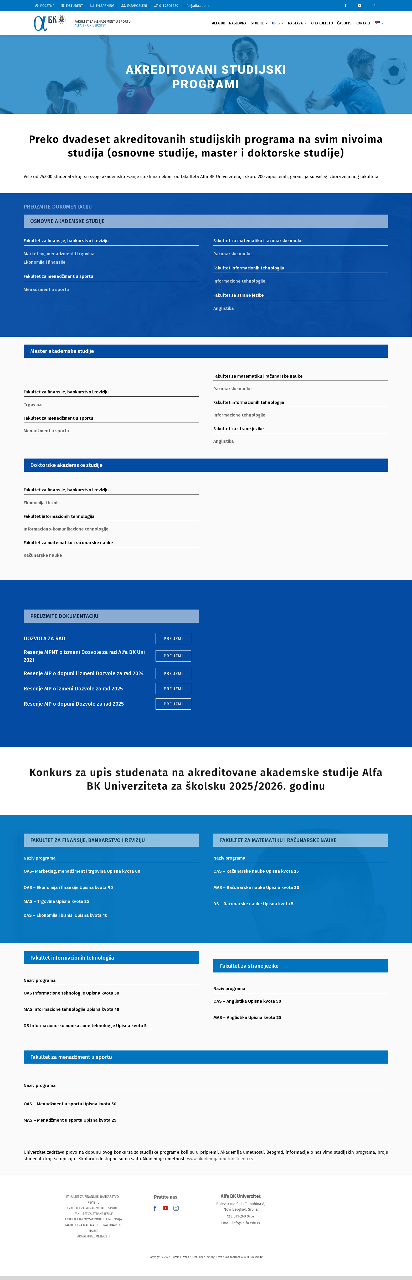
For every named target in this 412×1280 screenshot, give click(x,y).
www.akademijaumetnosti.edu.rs (220, 1163)
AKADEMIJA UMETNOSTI (93, 1236)
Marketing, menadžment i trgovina (55, 254)
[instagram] (373, 5)
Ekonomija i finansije (41, 262)
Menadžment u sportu (43, 289)
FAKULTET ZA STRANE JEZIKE (93, 1214)
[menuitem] (379, 23)
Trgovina (29, 404)
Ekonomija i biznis (38, 503)
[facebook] (345, 5)
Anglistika (220, 308)
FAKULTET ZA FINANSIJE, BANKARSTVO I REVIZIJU (93, 1199)
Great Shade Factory (202, 1257)
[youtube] (359, 5)
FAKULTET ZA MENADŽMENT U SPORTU (93, 1208)
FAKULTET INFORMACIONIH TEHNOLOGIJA (93, 1219)
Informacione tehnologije (236, 281)
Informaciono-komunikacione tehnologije (62, 529)
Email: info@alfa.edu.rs (240, 1223)
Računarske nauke (229, 254)
